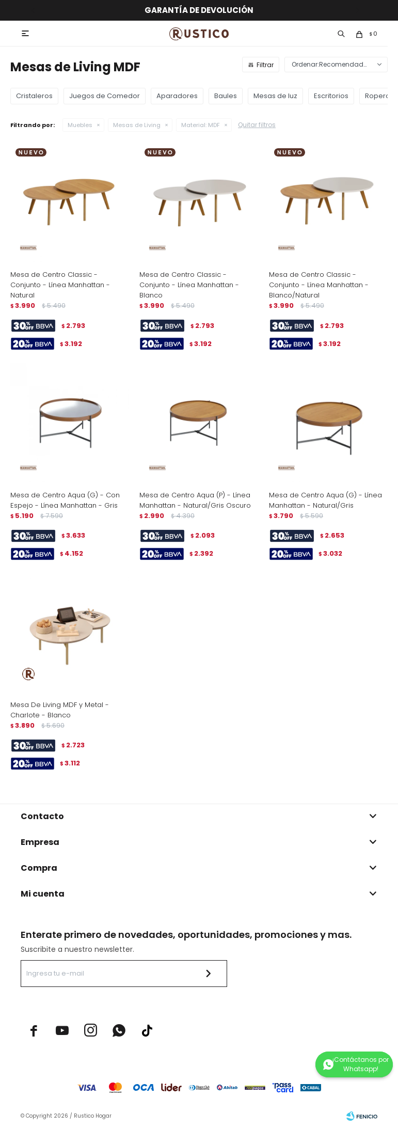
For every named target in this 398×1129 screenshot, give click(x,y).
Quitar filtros (257, 124)
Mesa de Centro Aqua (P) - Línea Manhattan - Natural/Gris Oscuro (195, 500)
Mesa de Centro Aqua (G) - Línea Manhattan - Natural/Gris (325, 500)
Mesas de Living (137, 125)
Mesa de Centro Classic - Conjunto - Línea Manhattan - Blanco (189, 285)
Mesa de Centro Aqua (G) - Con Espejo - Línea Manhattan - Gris (65, 500)
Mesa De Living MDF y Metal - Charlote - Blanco (59, 710)
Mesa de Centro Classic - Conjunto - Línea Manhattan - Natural (60, 285)
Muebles (80, 125)
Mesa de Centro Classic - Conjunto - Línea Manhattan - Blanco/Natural (319, 285)
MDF (200, 125)
